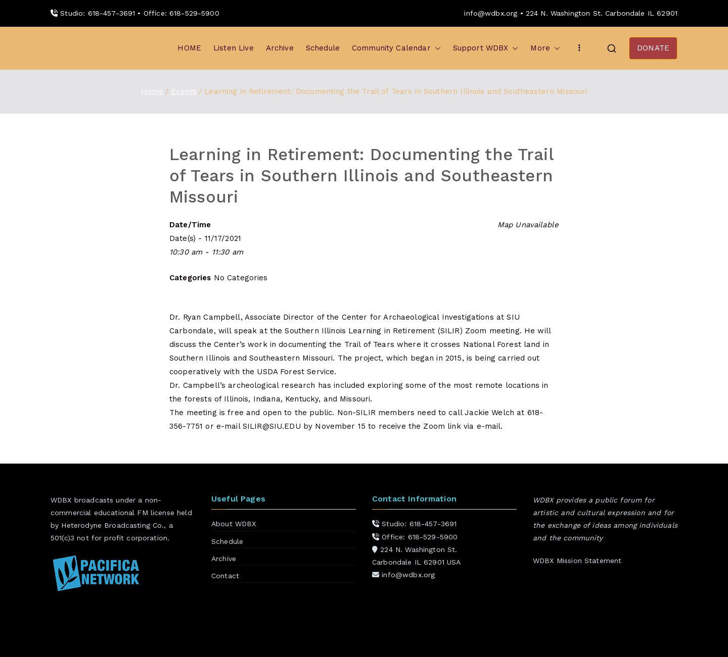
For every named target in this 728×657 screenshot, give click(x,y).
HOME (189, 48)
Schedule (323, 48)
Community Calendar (396, 48)
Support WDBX (486, 48)
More (545, 48)
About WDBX (233, 524)
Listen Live (233, 48)
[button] (436, 48)
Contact (225, 576)
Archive (280, 48)
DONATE (653, 48)
